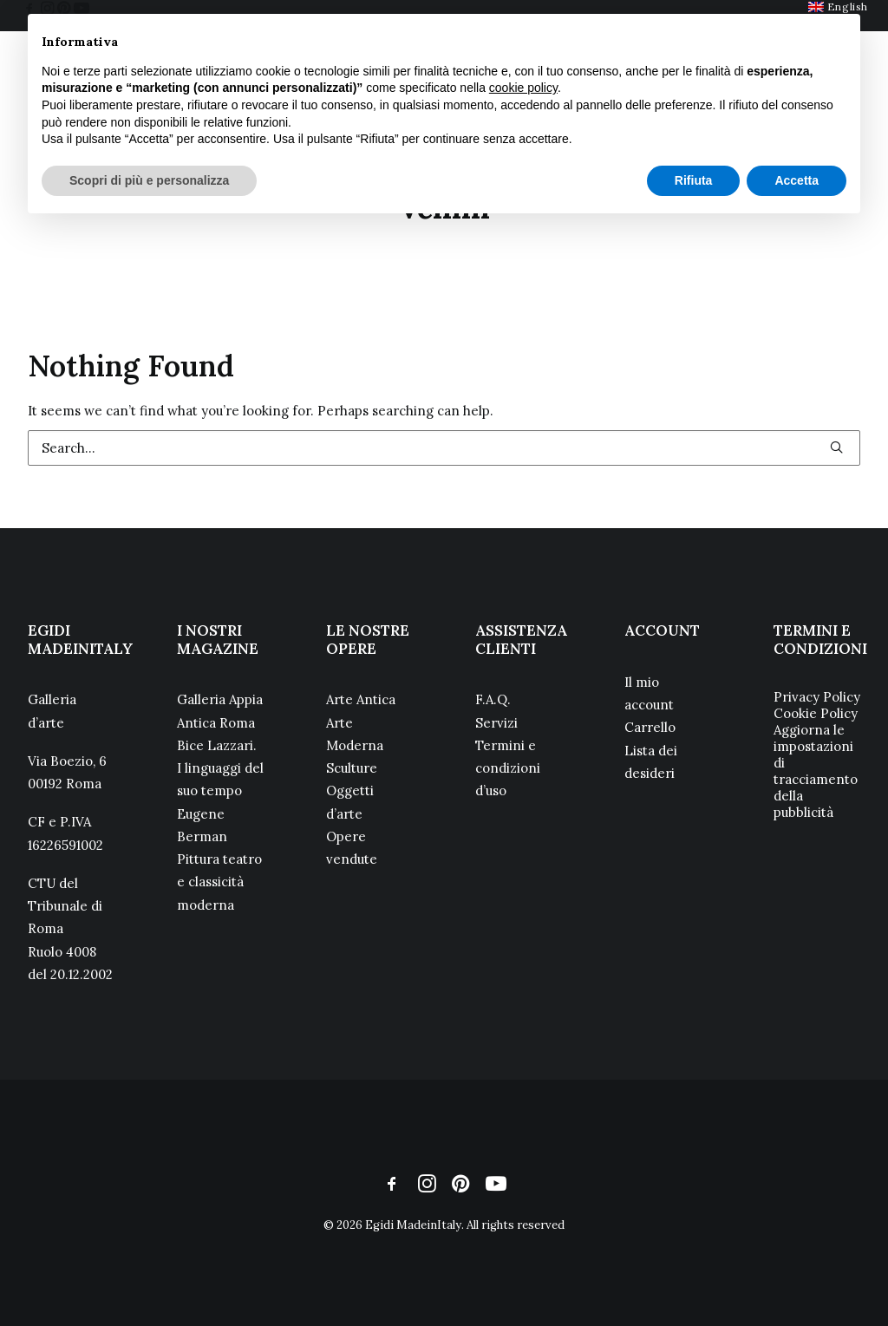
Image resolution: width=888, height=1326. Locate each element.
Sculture (351, 768)
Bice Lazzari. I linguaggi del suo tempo (220, 768)
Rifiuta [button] (694, 180)
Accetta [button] (796, 180)
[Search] (444, 448)
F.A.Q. (493, 699)
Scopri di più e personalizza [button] (149, 180)
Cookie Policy (816, 713)
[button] (836, 447)
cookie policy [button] (523, 88)
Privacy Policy (817, 697)
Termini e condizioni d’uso (507, 768)
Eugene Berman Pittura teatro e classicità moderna (219, 859)
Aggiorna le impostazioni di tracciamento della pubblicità (816, 771)
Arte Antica (360, 699)
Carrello (650, 727)
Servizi (496, 723)
